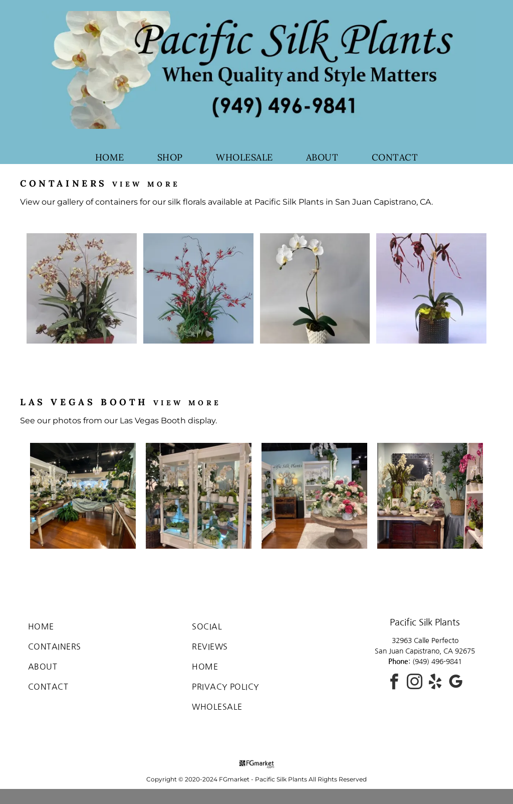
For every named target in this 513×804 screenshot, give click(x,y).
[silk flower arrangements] (198, 496)
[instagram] (415, 683)
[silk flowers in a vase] (82, 288)
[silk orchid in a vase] (315, 288)
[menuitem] (110, 157)
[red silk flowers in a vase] (198, 288)
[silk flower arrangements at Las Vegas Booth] (314, 496)
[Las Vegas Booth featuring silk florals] (83, 496)
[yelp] (435, 683)
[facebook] (394, 683)
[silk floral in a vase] (431, 288)
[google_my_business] (456, 683)
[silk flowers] (430, 496)
